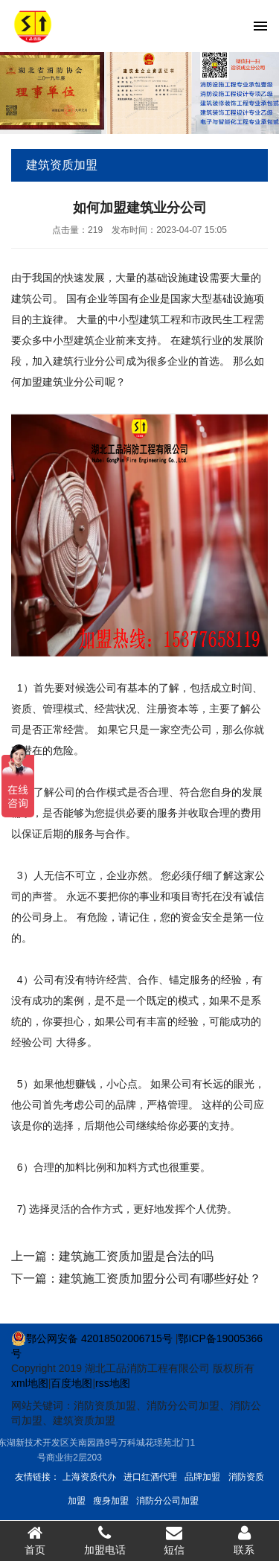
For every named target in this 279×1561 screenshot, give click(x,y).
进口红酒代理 (150, 1477)
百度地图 (71, 1383)
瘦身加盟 (111, 1500)
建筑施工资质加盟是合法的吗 (136, 1256)
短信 (175, 1540)
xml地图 (29, 1383)
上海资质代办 (89, 1477)
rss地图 (112, 1383)
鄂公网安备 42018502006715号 (92, 1338)
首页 (35, 1540)
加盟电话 (105, 1540)
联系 (244, 1540)
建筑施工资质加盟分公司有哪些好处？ (160, 1278)
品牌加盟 (202, 1477)
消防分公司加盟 (167, 1500)
